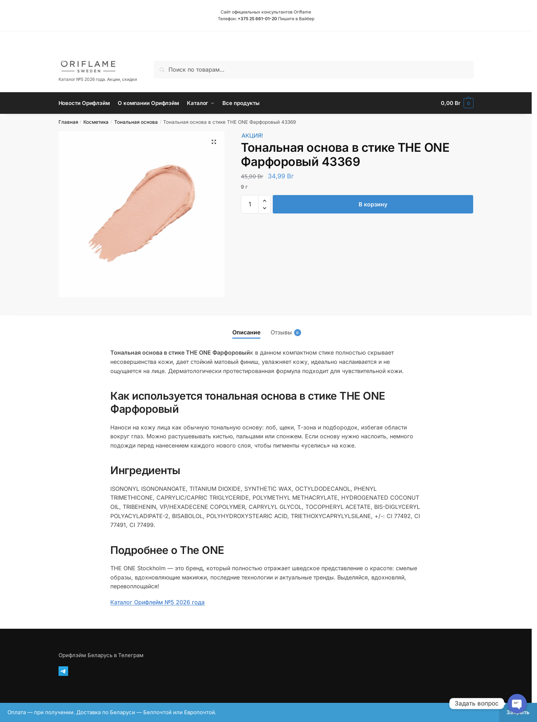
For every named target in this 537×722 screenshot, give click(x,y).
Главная (68, 122)
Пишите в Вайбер (296, 18)
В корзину (373, 204)
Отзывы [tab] (281, 332)
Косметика (96, 122)
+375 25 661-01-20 (257, 18)
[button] (214, 142)
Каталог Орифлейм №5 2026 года (157, 602)
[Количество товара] (250, 204)
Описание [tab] (246, 332)
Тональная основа (136, 122)
